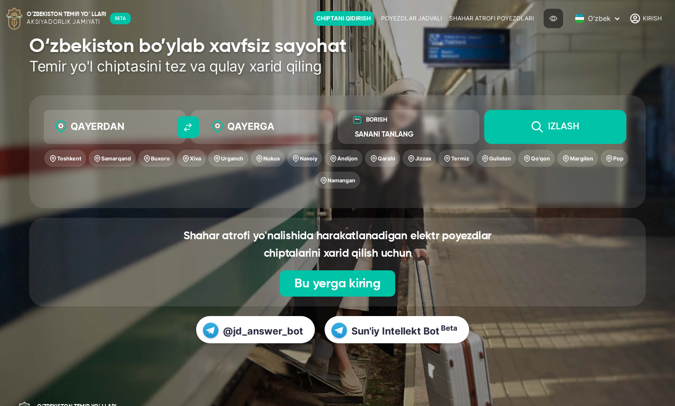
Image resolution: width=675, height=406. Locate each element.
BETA (120, 18)
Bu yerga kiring (337, 284)
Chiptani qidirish (343, 18)
